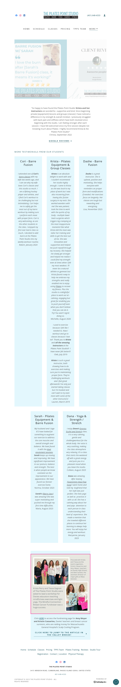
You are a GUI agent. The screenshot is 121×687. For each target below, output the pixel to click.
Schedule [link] (39, 29)
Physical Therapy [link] (76, 654)
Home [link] (26, 29)
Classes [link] (53, 29)
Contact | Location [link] (58, 654)
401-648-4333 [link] (60, 674)
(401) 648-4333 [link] (93, 15)
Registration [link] (42, 654)
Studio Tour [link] (95, 649)
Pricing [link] (65, 29)
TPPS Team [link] (79, 29)
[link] (16, 15)
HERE (41, 618)
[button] (105, 15)
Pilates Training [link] (72, 649)
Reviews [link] (84, 649)
